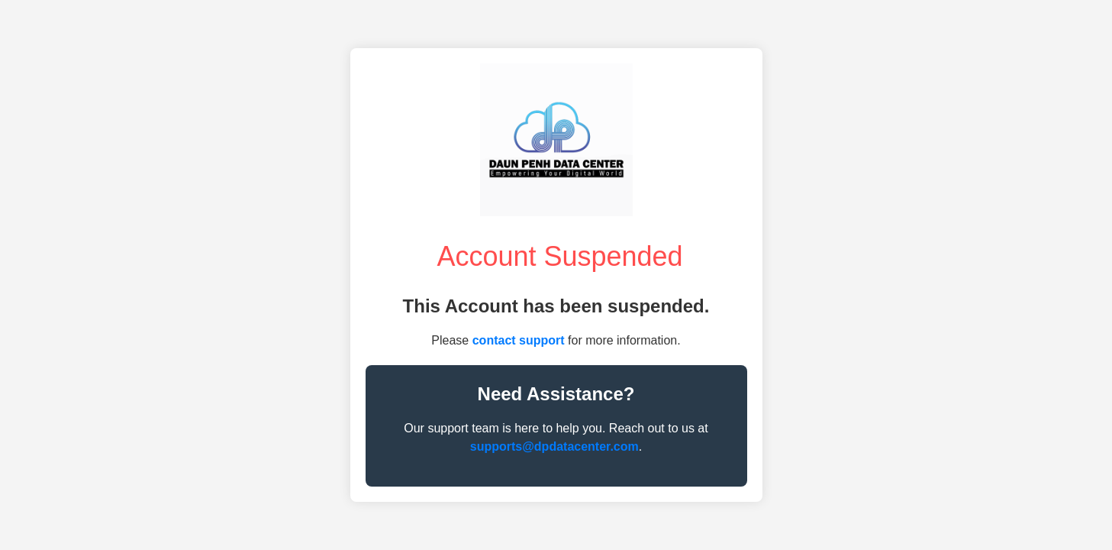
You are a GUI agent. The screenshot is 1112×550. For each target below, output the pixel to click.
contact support (518, 340)
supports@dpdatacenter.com (554, 446)
